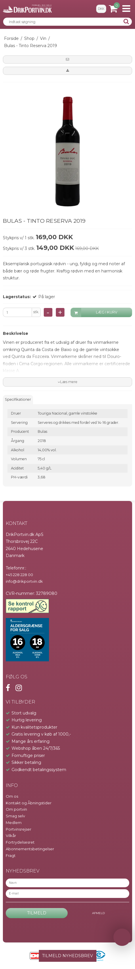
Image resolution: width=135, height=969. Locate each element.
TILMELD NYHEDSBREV (67, 955)
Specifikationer (18, 399)
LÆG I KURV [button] (94, 312)
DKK (101, 9)
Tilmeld (36, 913)
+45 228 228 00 (19, 574)
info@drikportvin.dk (24, 581)
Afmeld (98, 913)
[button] (67, 59)
